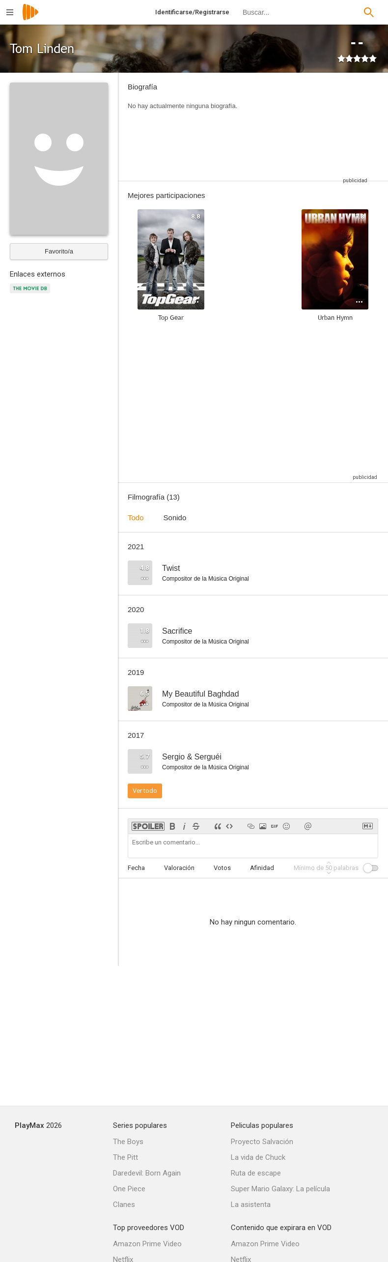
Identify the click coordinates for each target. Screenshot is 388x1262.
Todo (136, 517)
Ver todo (145, 790)
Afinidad (262, 867)
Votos (222, 867)
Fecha (136, 867)
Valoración (179, 867)
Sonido (175, 517)
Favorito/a (59, 251)
